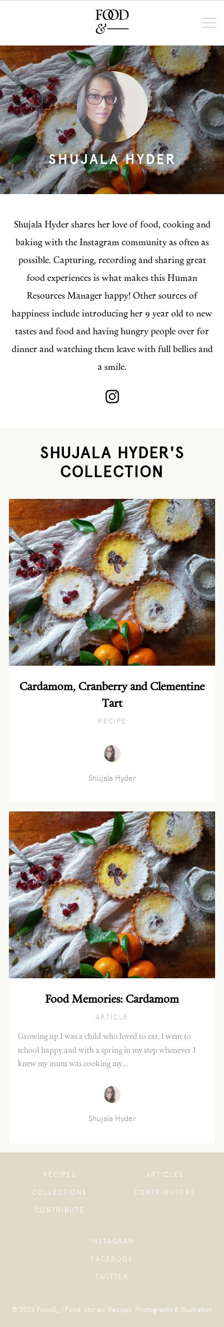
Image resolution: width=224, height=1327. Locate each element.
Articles (164, 1175)
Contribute (59, 1210)
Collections (59, 1192)
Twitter (112, 1277)
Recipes (59, 1175)
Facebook (112, 1259)
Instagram (112, 1241)
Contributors (164, 1192)
